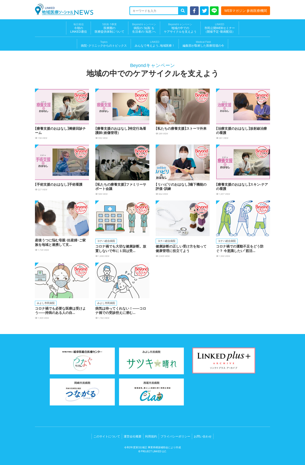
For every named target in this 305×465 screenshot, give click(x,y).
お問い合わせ (203, 436)
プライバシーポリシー (175, 436)
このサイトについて (106, 436)
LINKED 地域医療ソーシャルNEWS (64, 9)
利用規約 (151, 436)
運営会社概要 (132, 436)
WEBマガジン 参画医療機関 (245, 11)
